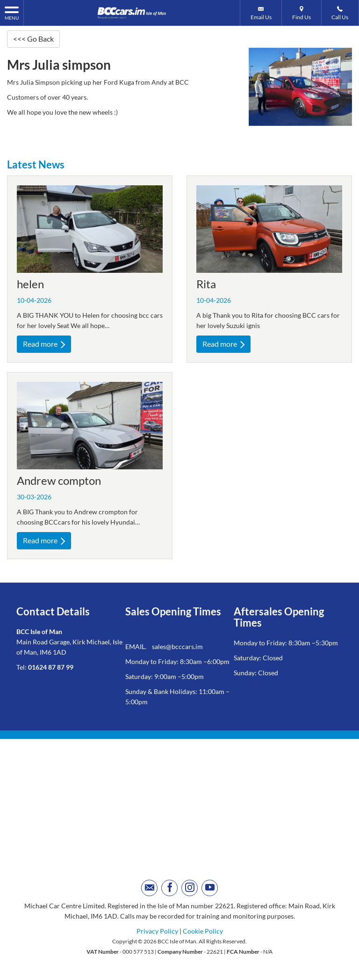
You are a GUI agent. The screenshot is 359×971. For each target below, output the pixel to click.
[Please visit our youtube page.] (209, 888)
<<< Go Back (33, 38)
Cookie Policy (203, 931)
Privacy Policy (157, 931)
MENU (12, 13)
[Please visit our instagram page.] (189, 888)
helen (30, 284)
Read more (44, 343)
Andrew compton (59, 480)
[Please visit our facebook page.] (169, 888)
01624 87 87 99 (50, 667)
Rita (206, 284)
